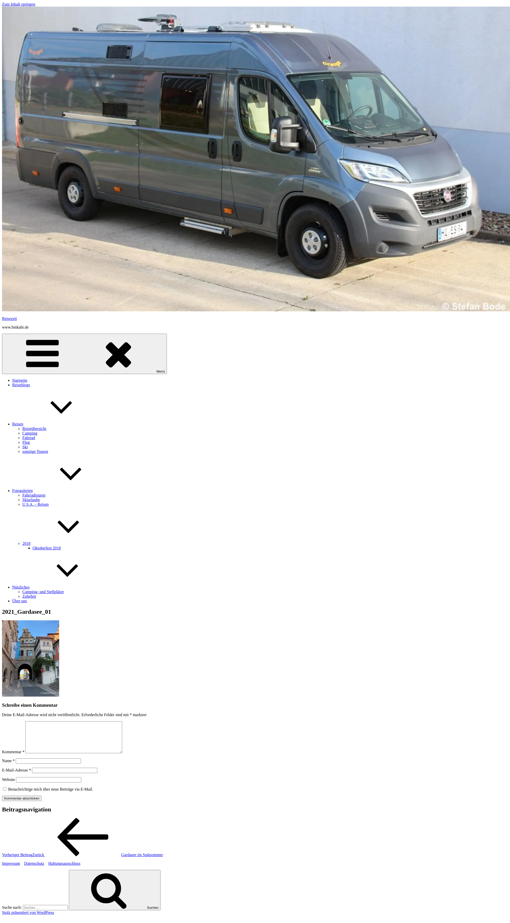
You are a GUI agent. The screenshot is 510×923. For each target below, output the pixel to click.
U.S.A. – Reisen (35, 504)
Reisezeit (9, 318)
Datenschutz (34, 869)
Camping (29, 433)
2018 (64, 543)
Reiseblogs (21, 385)
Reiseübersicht (34, 428)
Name (8, 767)
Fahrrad (28, 438)
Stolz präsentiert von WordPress (28, 918)
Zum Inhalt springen (18, 4)
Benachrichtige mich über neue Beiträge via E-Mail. (50, 795)
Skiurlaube (31, 500)
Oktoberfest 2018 (47, 548)
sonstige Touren (35, 451)
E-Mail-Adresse (16, 776)
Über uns (19, 601)
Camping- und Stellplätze (43, 592)
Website (8, 785)
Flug (26, 442)
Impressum (11, 869)
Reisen (56, 424)
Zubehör (29, 596)
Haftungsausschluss (64, 869)
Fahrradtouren (33, 495)
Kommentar (13, 758)
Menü (84, 353)
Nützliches (59, 587)
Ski (25, 447)
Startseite (19, 380)
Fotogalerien (60, 490)
